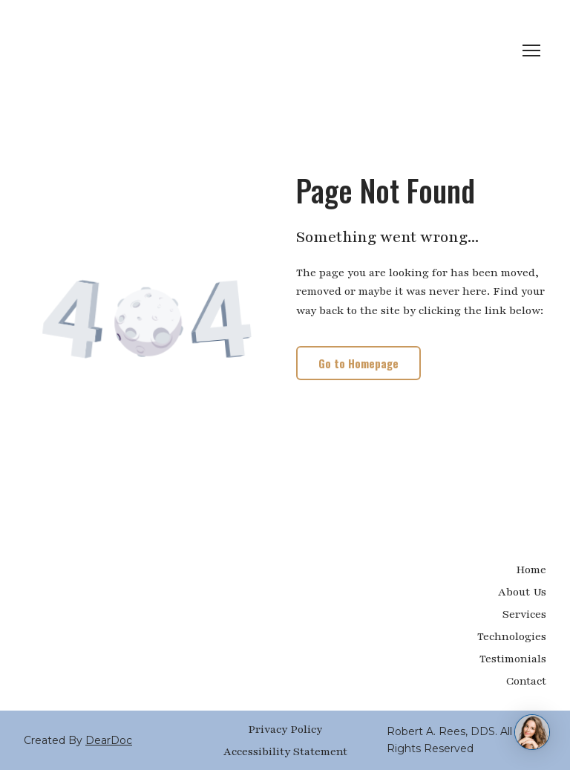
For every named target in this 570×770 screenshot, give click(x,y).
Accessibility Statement (285, 751)
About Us (522, 591)
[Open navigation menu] (531, 50)
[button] (358, 363)
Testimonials (512, 658)
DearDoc (108, 740)
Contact (526, 680)
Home (531, 569)
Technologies (511, 636)
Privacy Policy (285, 729)
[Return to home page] (97, 51)
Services (524, 614)
